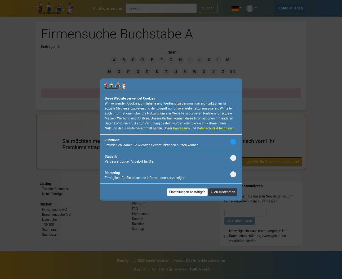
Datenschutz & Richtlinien (215, 128)
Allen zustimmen (222, 192)
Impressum (181, 128)
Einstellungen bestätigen (187, 192)
